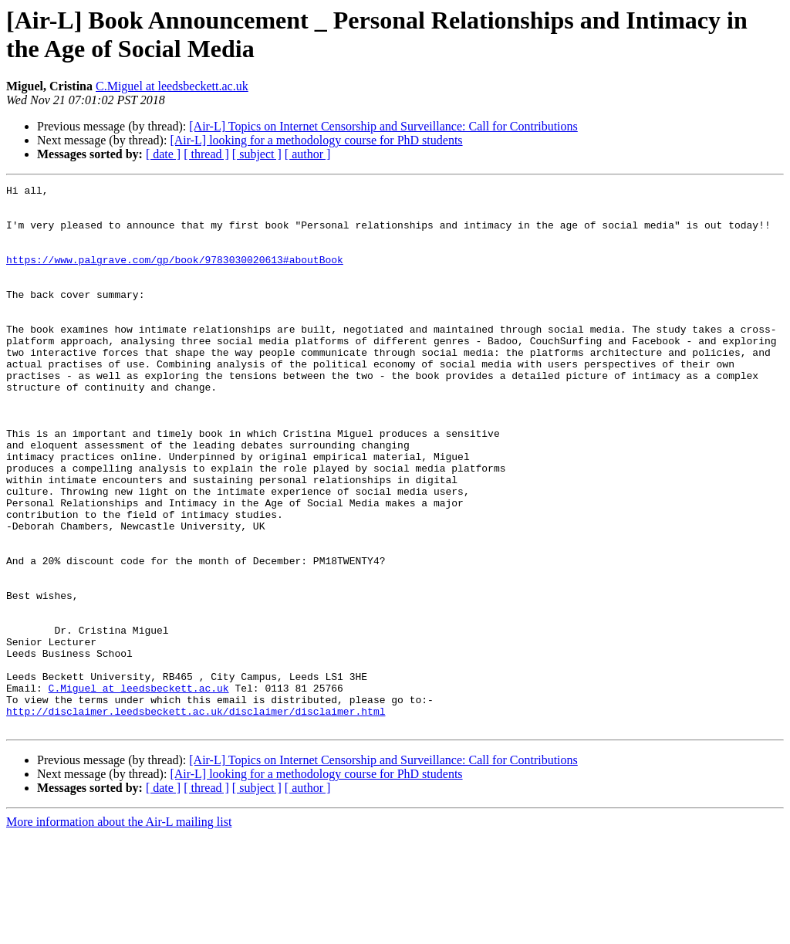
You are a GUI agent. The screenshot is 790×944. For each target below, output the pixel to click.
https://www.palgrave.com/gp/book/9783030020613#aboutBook (174, 276)
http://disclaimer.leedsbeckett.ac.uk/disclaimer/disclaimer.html (195, 817)
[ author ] (308, 154)
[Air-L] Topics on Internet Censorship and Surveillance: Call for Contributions (383, 126)
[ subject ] (257, 154)
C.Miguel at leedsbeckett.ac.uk (172, 86)
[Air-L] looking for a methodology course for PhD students (316, 140)
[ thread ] (206, 154)
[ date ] (163, 154)
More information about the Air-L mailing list (118, 930)
